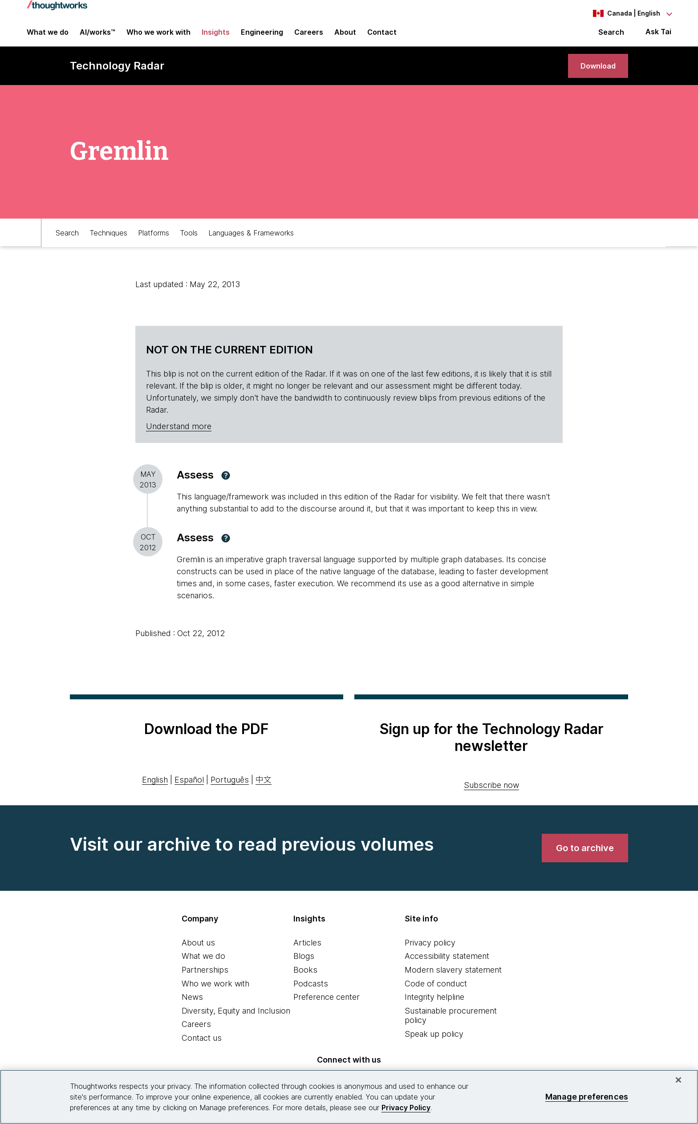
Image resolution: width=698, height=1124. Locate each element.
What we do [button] (48, 36)
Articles (307, 954)
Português (230, 791)
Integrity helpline (434, 1009)
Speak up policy (434, 1045)
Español (189, 791)
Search (611, 36)
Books (305, 981)
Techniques (108, 243)
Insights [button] (216, 36)
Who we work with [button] (158, 36)
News (192, 1009)
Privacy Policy (405, 1107)
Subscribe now (491, 796)
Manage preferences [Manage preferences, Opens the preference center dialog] (586, 1096)
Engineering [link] (262, 36)
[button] (225, 487)
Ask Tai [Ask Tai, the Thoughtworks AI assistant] (658, 36)
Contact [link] (382, 36)
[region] (349, 1097)
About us (198, 954)
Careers (196, 1036)
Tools (189, 243)
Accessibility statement (447, 968)
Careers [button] (308, 36)
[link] (594, 75)
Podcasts (310, 995)
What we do (203, 968)
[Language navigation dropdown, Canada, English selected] (622, 13)
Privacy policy (430, 954)
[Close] (678, 1080)
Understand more (178, 438)
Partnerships (205, 981)
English (155, 791)
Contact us (202, 1049)
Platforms (153, 243)
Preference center (326, 1009)
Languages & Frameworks (251, 243)
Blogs (303, 968)
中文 (264, 791)
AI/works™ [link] (97, 36)
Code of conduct (436, 995)
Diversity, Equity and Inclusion (236, 1022)
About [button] (345, 36)
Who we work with (215, 995)
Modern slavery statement (453, 981)
